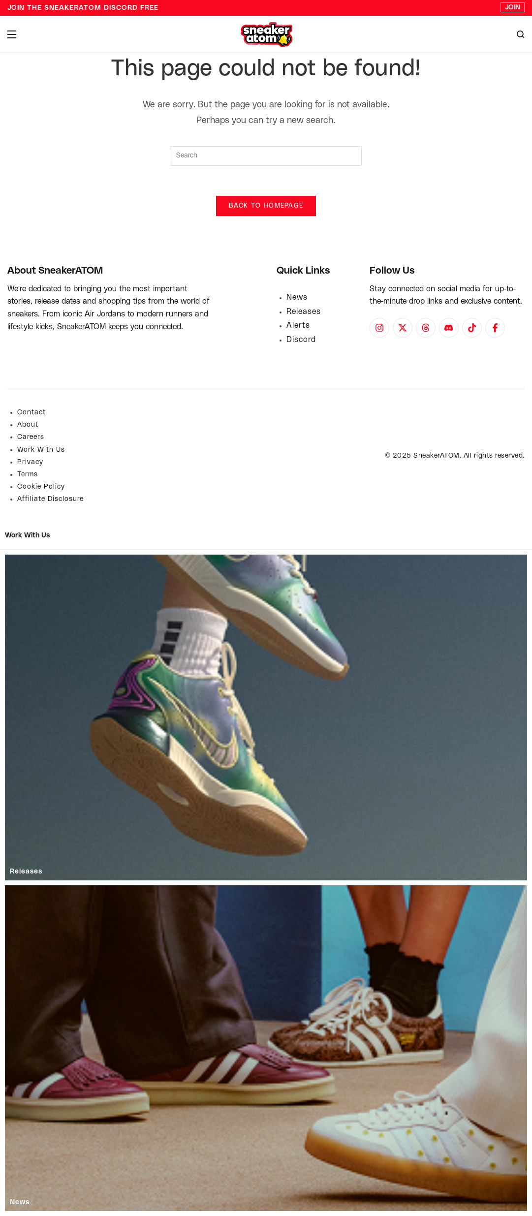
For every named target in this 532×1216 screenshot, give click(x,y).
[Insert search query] (266, 156)
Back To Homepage (266, 206)
